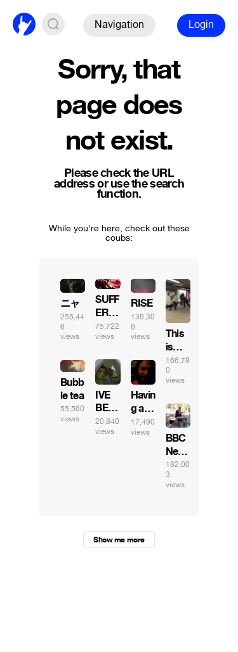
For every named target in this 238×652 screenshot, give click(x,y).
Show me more (118, 540)
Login (201, 24)
